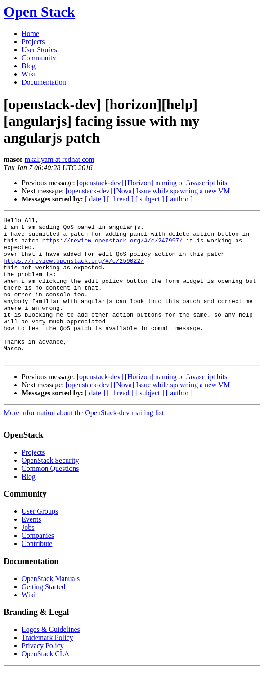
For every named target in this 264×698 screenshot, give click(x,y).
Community (39, 58)
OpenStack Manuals (51, 607)
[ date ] (95, 199)
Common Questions (50, 497)
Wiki (29, 74)
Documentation (44, 82)
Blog (29, 66)
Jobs (28, 555)
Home (30, 33)
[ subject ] (149, 199)
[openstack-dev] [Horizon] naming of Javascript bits (152, 183)
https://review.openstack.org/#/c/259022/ (74, 270)
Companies (38, 564)
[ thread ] (120, 199)
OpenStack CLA (45, 682)
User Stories (39, 50)
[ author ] (179, 199)
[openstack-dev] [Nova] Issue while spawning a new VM (148, 191)
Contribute (37, 572)
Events (31, 547)
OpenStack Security (50, 488)
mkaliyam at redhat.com (59, 159)
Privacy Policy (43, 674)
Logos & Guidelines (51, 658)
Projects (33, 41)
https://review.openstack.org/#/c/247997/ (112, 246)
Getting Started (43, 615)
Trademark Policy (47, 666)
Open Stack (39, 12)
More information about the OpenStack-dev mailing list (84, 441)
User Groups (40, 539)
